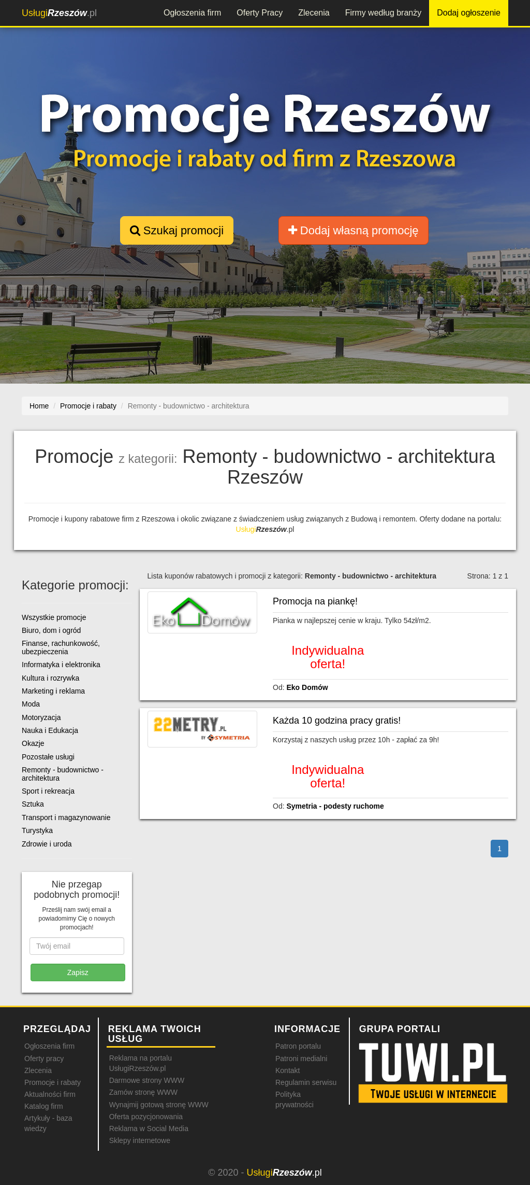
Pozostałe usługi (48, 757)
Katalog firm (43, 1106)
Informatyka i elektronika (61, 664)
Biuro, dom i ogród (51, 630)
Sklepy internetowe (139, 1140)
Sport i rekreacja (48, 791)
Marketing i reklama (53, 691)
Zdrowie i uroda (47, 844)
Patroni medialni (301, 1058)
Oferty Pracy (260, 12)
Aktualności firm (50, 1094)
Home (39, 406)
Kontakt (287, 1070)
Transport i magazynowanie (66, 817)
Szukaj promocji (177, 230)
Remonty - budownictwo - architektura (63, 774)
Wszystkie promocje (54, 617)
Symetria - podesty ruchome (335, 806)
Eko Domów (307, 687)
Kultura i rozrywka (50, 678)
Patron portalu (298, 1046)
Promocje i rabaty (52, 1082)
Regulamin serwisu (305, 1082)
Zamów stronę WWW (143, 1092)
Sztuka (33, 804)
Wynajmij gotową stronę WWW (159, 1105)
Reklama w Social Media (148, 1128)
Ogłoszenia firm (192, 12)
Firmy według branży (383, 12)
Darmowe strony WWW (146, 1080)
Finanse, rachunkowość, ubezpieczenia (61, 647)
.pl (59, 13)
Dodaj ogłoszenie (468, 12)
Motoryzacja (41, 717)
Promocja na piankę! (315, 601)
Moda (31, 704)
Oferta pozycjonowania (146, 1116)
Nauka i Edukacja (50, 730)
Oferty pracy (44, 1058)
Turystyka (37, 830)
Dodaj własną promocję (353, 230)
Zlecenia (313, 12)
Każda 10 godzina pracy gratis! (337, 720)
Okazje (33, 743)
